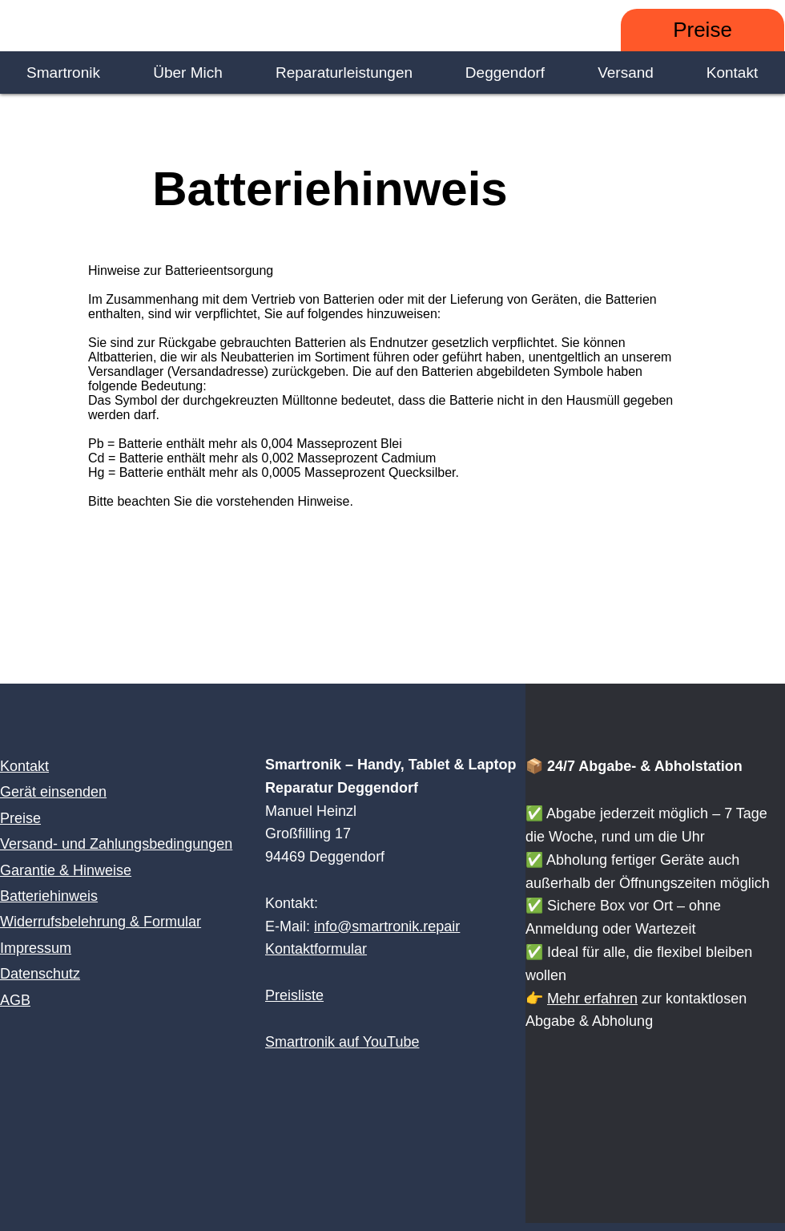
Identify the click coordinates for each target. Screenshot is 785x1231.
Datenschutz (40, 974)
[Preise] (702, 30)
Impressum (35, 948)
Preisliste (294, 995)
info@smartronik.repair (387, 926)
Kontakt (24, 766)
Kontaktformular (316, 949)
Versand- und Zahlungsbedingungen (116, 844)
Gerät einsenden (53, 792)
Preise (20, 818)
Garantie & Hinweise (65, 870)
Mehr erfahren (592, 999)
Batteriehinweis (49, 896)
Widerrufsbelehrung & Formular (100, 922)
